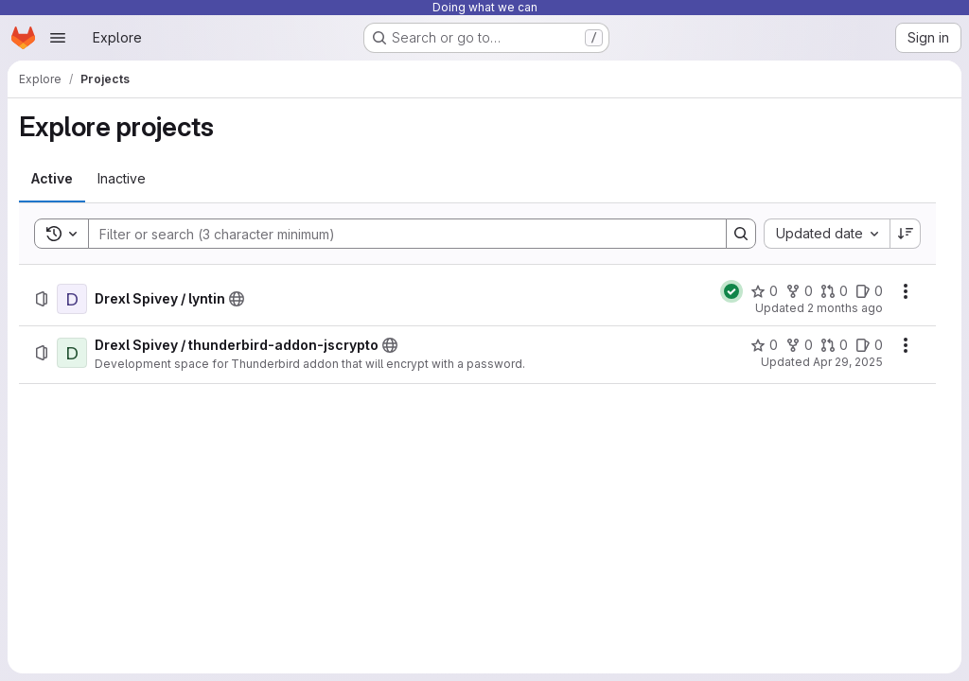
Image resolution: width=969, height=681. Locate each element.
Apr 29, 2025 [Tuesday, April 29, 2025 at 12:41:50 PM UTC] (848, 362)
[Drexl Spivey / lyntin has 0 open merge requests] (834, 291)
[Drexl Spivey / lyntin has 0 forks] (799, 291)
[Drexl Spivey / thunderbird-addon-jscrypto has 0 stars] (764, 345)
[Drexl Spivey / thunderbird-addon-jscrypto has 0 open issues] (869, 345)
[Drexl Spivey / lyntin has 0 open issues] (869, 291)
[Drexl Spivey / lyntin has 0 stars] (764, 291)
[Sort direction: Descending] (905, 233)
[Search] (397, 233)
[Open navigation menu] (58, 38)
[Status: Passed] (731, 291)
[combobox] (827, 233)
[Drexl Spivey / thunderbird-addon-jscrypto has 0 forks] (799, 345)
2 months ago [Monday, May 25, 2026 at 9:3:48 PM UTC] (845, 308)
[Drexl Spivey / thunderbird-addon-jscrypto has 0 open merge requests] (834, 345)
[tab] (52, 178)
